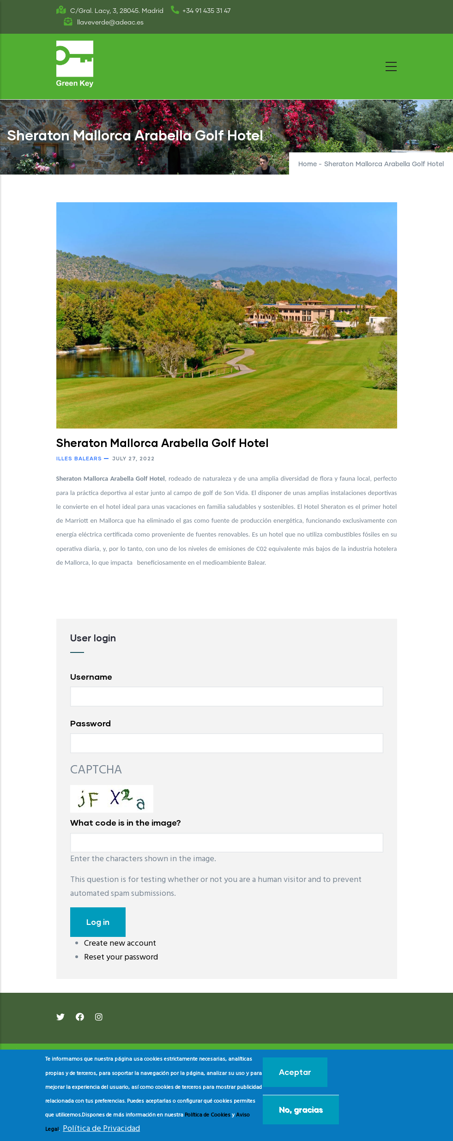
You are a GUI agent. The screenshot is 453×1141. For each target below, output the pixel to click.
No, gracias (301, 1109)
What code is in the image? (125, 822)
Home (307, 164)
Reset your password (121, 957)
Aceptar (295, 1072)
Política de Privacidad (101, 1128)
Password (90, 723)
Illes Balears (79, 458)
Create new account (120, 943)
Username (91, 676)
